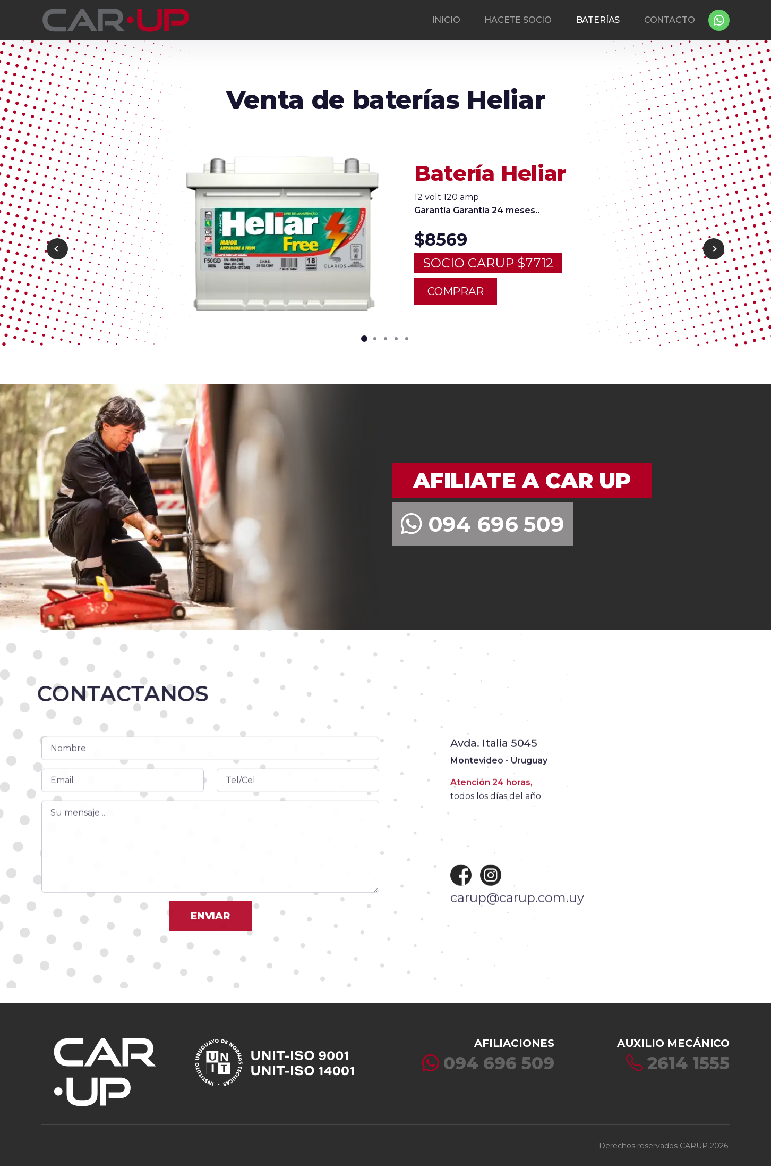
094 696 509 (482, 524)
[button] (364, 333)
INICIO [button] (446, 20)
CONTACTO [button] (669, 20)
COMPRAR (455, 286)
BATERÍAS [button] (598, 20)
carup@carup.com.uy (517, 922)
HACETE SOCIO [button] (518, 20)
